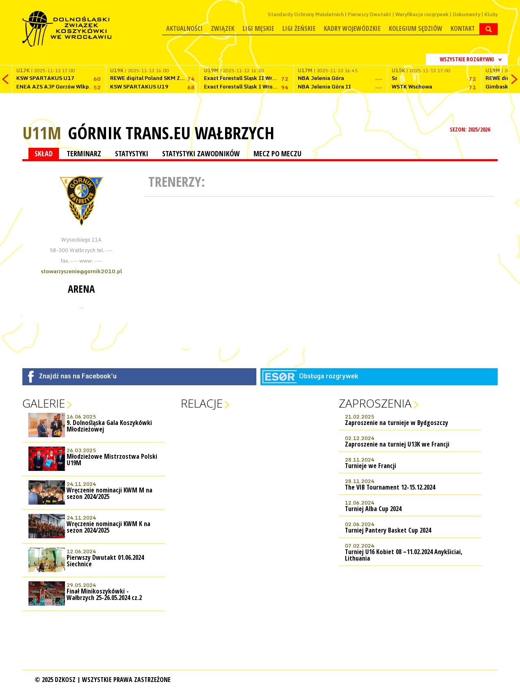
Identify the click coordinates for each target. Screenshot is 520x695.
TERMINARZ (84, 153)
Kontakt (463, 28)
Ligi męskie (258, 28)
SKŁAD (44, 153)
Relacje (202, 403)
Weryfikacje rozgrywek (421, 14)
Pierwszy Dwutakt (369, 14)
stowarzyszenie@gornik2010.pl (81, 271)
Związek (222, 28)
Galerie (43, 403)
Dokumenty (466, 14)
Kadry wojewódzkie (352, 28)
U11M (41, 132)
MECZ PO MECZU (277, 153)
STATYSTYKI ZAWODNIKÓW (201, 153)
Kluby (491, 14)
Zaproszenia (375, 403)
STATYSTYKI (131, 153)
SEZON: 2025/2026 (471, 129)
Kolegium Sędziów (415, 28)
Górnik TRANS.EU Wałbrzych (171, 133)
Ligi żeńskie (299, 28)
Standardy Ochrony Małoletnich (306, 14)
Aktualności (184, 28)
